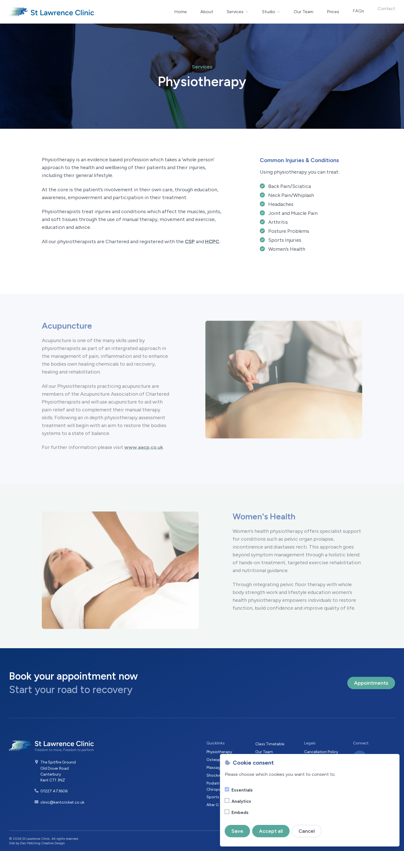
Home (180, 11)
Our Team (303, 10)
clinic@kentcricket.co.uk (62, 802)
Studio (271, 9)
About (206, 11)
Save (237, 831)
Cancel (307, 831)
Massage (214, 767)
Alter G (212, 804)
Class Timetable (269, 744)
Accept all (271, 831)
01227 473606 (54, 791)
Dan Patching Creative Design (42, 843)
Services (238, 11)
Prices (333, 7)
